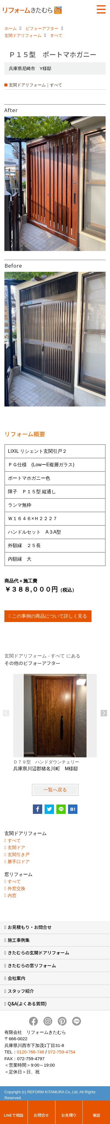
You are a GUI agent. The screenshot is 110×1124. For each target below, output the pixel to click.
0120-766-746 (30, 1051)
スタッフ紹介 (21, 991)
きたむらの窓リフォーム (32, 965)
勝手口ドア (19, 861)
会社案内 (16, 978)
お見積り (69, 1115)
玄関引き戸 (19, 854)
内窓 (12, 895)
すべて (14, 840)
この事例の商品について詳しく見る (49, 616)
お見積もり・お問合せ (30, 927)
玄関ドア (16, 847)
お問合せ (41, 1115)
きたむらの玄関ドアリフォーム (38, 952)
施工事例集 (19, 940)
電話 (96, 1115)
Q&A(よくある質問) (27, 1003)
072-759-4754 (61, 1051)
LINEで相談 (13, 1115)
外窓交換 (16, 888)
